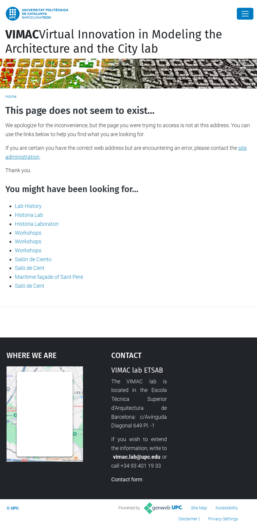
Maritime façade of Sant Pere (49, 277)
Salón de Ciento (33, 259)
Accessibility (226, 507)
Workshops (28, 233)
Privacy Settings (223, 518)
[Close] (245, 14)
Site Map (199, 507)
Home (10, 96)
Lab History (28, 206)
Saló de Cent (29, 268)
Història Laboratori (37, 224)
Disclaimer (188, 518)
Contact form (126, 479)
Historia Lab (29, 215)
